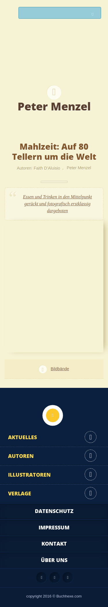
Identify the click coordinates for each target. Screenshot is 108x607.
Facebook (55, 577)
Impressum (54, 527)
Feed (41, 577)
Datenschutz (54, 511)
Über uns (54, 560)
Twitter (67, 577)
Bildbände (60, 369)
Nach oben (52, 415)
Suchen (94, 14)
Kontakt (54, 543)
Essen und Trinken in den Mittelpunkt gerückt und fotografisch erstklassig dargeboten (57, 203)
